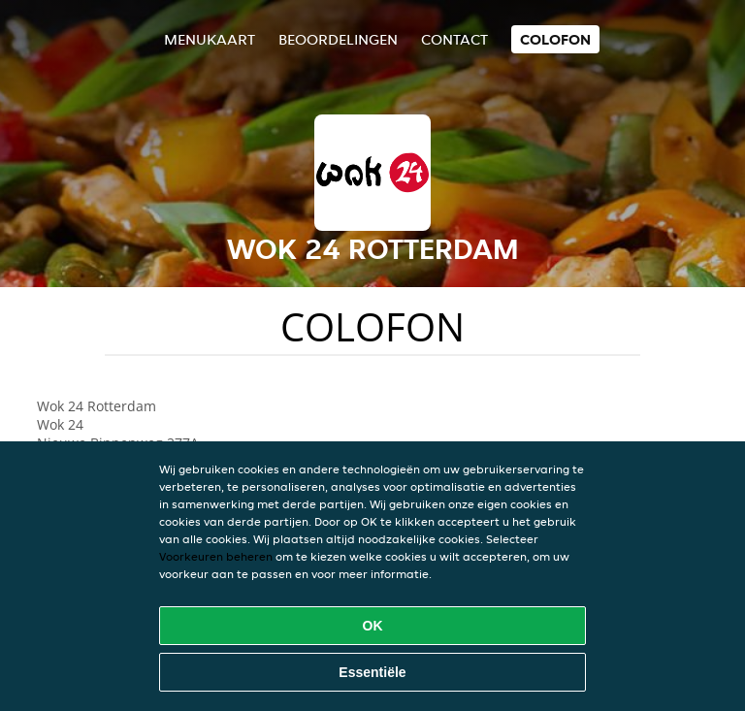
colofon (555, 39)
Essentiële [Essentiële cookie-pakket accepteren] (372, 672)
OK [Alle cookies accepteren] (373, 625)
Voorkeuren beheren (216, 556)
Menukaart (209, 39)
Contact (454, 39)
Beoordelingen (338, 39)
